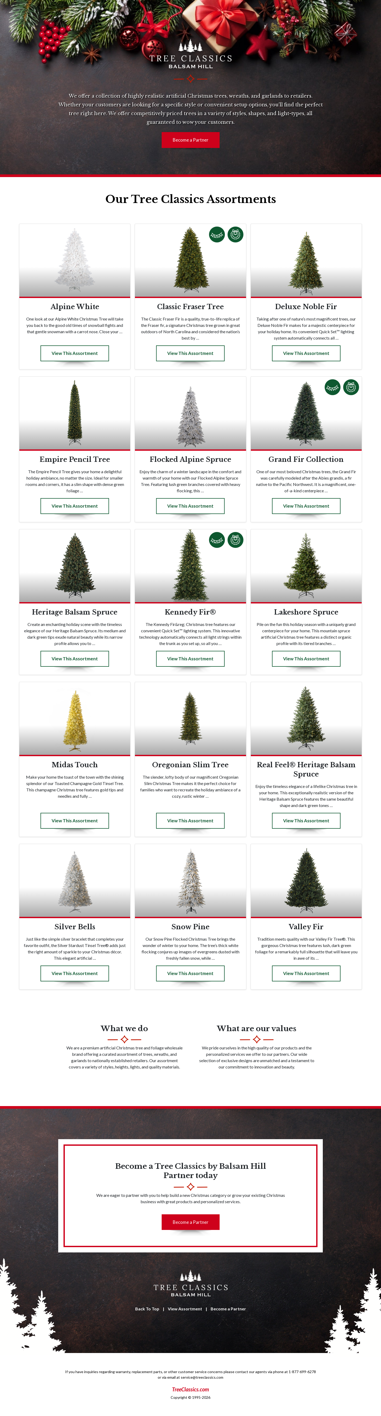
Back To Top (147, 1308)
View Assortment (185, 1308)
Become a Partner (190, 140)
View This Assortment (75, 353)
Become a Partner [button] (190, 1222)
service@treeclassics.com (202, 1377)
